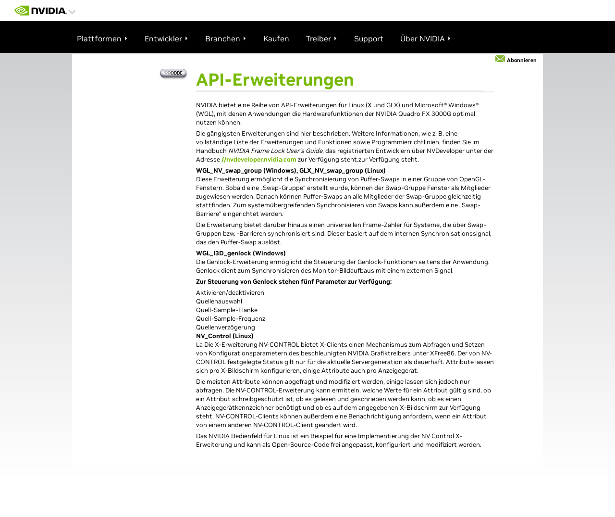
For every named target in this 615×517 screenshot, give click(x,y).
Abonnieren (522, 60)
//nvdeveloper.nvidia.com (258, 159)
